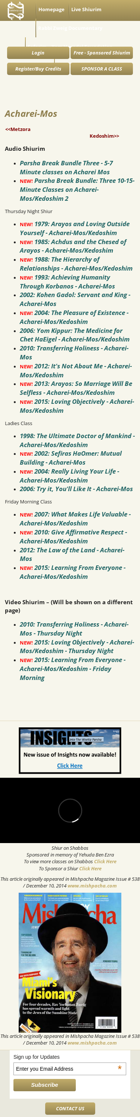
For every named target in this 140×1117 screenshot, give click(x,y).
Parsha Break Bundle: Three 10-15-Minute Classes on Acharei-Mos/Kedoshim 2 (77, 189)
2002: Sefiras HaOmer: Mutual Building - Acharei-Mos (71, 458)
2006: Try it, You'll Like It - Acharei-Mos (76, 488)
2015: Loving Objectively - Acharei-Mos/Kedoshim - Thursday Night (77, 646)
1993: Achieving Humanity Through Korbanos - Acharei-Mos (67, 281)
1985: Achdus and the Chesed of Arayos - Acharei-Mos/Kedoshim (73, 246)
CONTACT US (70, 1108)
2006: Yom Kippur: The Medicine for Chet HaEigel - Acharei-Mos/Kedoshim (75, 335)
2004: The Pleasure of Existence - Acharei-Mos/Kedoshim (74, 317)
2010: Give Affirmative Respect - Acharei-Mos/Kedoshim (73, 536)
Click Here (105, 861)
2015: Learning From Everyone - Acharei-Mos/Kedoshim (72, 572)
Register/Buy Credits (38, 68)
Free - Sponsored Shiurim (102, 52)
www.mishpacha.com (92, 885)
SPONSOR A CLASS (101, 68)
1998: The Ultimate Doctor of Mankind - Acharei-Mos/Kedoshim (77, 440)
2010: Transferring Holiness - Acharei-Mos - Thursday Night (74, 628)
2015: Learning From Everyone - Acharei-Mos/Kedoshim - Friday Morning (72, 668)
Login (38, 52)
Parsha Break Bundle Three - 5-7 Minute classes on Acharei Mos (66, 167)
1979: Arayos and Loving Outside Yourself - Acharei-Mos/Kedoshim (75, 228)
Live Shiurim (86, 9)
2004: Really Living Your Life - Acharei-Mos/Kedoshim (69, 475)
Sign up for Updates (67, 1057)
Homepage (51, 9)
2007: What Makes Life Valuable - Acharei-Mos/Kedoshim (75, 518)
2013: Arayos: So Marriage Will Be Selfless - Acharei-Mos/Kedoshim (76, 388)
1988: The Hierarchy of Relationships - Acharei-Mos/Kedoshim (76, 263)
